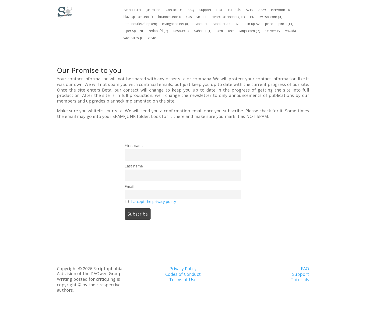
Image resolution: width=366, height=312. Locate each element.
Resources (181, 31)
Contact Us (174, 10)
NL (238, 24)
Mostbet (201, 24)
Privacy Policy (183, 268)
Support (205, 10)
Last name (134, 166)
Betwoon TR (280, 10)
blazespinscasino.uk (138, 17)
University (272, 31)
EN (252, 17)
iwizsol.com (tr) (271, 17)
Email (129, 186)
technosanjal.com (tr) (244, 31)
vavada (290, 31)
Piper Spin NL (133, 31)
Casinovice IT (196, 17)
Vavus (152, 38)
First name (134, 145)
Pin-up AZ (252, 24)
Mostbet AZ (222, 24)
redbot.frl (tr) (158, 31)
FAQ (191, 10)
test (219, 10)
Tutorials (234, 10)
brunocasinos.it (169, 17)
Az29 (262, 10)
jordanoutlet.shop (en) (140, 24)
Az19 (249, 10)
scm (220, 31)
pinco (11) (285, 24)
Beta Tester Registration (142, 10)
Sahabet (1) (202, 31)
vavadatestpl (133, 38)
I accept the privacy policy (153, 201)
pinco (269, 24)
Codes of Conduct (183, 274)
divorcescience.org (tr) (228, 17)
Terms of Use (183, 279)
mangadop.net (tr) (176, 24)
